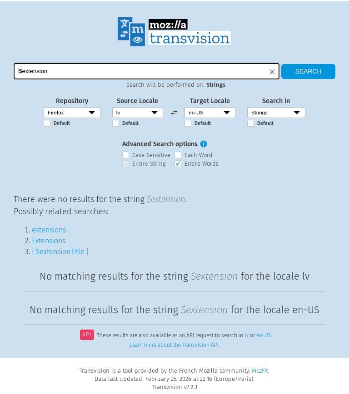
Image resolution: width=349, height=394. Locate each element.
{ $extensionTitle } (60, 251)
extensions (49, 230)
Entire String (149, 163)
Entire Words (201, 163)
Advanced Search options (160, 144)
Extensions (48, 240)
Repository (72, 101)
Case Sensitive (151, 155)
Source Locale (137, 101)
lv (246, 335)
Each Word (198, 155)
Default (62, 123)
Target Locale (210, 101)
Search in (276, 101)
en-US (263, 335)
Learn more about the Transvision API (174, 345)
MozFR (260, 370)
